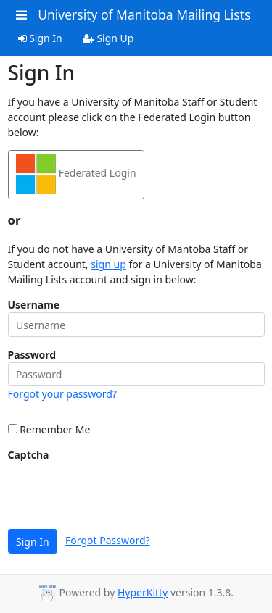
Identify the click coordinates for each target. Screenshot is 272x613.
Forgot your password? (62, 394)
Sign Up (108, 38)
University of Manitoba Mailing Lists (144, 14)
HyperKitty (143, 592)
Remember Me (49, 429)
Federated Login (76, 174)
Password (32, 355)
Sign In (40, 38)
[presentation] (118, 490)
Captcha (28, 455)
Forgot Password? (107, 540)
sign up (108, 264)
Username (34, 305)
